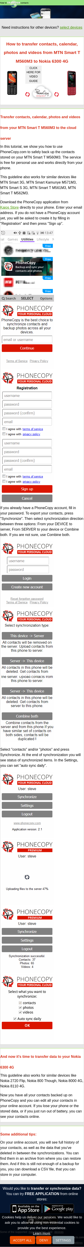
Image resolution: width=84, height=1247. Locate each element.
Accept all (22, 1240)
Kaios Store (9, 207)
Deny (43, 1240)
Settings (63, 1240)
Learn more (41, 1233)
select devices (71, 27)
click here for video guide (33, 74)
